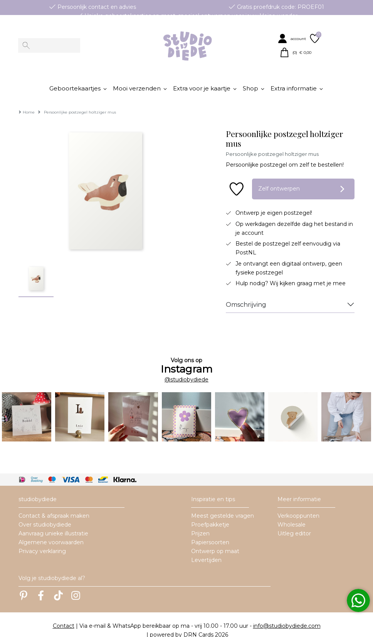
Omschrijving (246, 293)
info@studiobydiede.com (287, 614)
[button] (292, 38)
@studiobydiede (186, 367)
